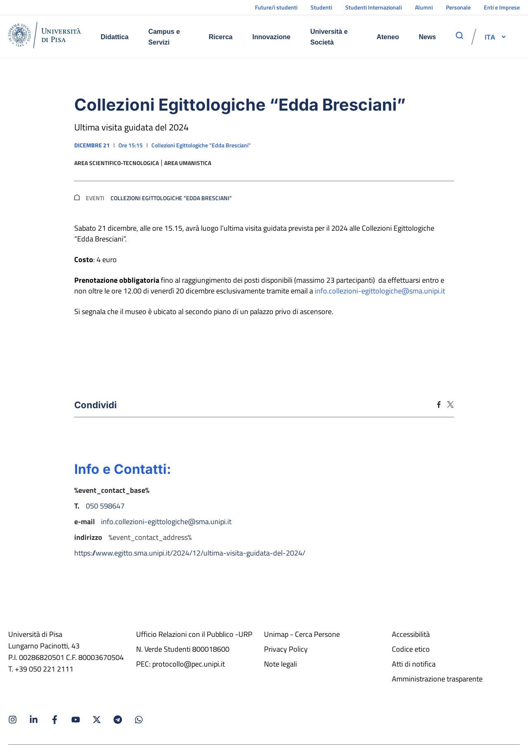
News (427, 36)
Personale (458, 7)
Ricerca (221, 36)
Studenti (321, 7)
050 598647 (105, 505)
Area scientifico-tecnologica (116, 163)
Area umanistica (187, 163)
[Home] (44, 36)
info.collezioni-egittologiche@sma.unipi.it (380, 290)
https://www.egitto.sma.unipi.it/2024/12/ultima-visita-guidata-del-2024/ (189, 552)
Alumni (424, 7)
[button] (490, 37)
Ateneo (388, 36)
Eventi (95, 198)
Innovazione (271, 36)
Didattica (115, 36)
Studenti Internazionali (373, 7)
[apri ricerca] (459, 35)
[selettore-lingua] (490, 37)
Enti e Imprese (502, 7)
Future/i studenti (276, 7)
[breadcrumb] (77, 198)
